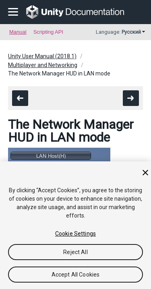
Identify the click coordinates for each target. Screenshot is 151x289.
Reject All (75, 252)
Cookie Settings (75, 233)
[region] (75, 225)
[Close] (145, 172)
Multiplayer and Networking (42, 65)
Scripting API (48, 32)
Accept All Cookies (76, 274)
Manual (18, 32)
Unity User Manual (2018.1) (42, 56)
